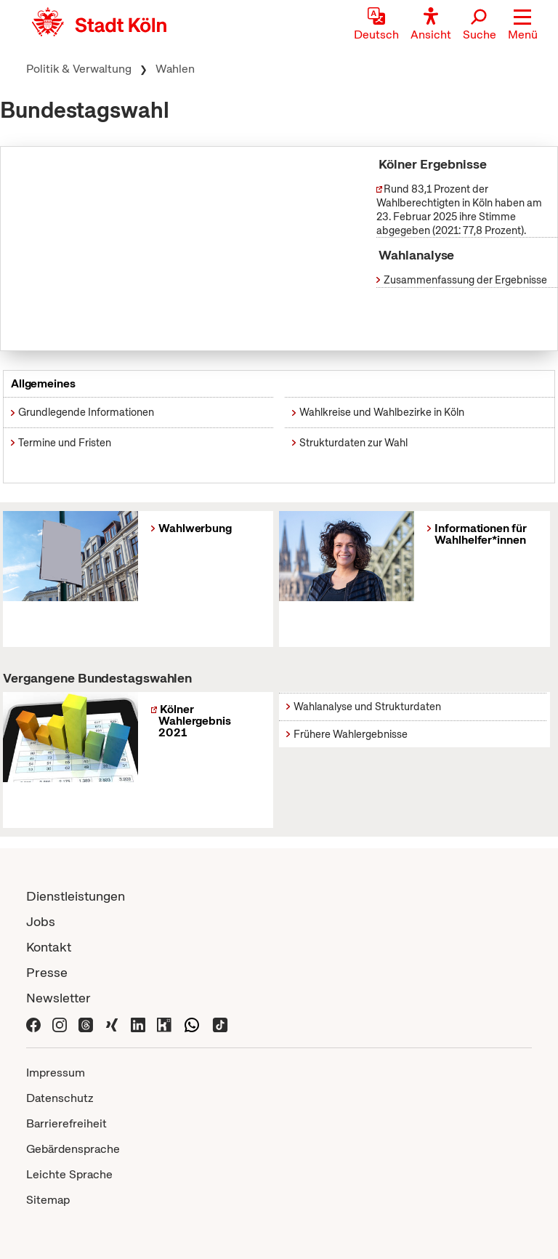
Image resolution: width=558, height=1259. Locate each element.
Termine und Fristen (64, 442)
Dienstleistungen (75, 896)
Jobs (40, 921)
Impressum (55, 1072)
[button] (523, 25)
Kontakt (48, 946)
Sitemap (48, 1199)
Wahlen (175, 68)
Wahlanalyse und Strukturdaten (367, 706)
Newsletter (58, 997)
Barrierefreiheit (66, 1123)
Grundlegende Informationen (86, 412)
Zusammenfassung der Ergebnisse (461, 279)
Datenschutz (60, 1098)
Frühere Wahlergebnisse (351, 734)
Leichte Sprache (69, 1174)
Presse (47, 972)
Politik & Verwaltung (79, 68)
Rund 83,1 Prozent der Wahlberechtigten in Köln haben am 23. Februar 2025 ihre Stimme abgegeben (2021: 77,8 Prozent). (459, 209)
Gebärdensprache (73, 1149)
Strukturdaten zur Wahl (353, 442)
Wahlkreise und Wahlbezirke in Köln (381, 412)
